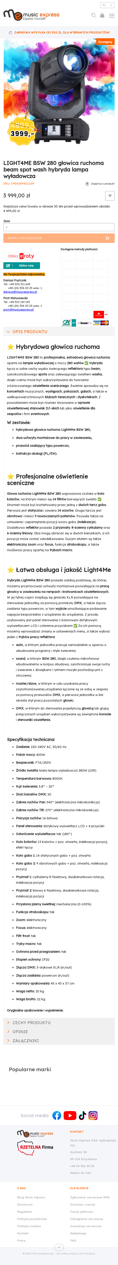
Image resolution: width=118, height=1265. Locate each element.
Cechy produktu (32, 1022)
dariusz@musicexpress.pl (20, 292)
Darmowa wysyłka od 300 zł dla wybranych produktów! (62, 32)
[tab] (59, 331)
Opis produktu (30, 331)
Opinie (20, 1031)
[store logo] (33, 15)
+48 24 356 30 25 (82, 1166)
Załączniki (26, 1040)
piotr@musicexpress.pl (18, 309)
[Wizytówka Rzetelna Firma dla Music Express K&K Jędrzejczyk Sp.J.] (40, 1148)
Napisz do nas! (80, 1173)
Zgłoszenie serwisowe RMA (90, 1197)
